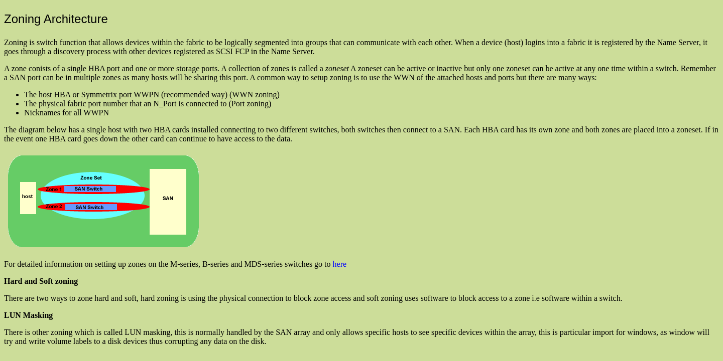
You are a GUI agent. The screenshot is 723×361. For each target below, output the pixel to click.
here (340, 264)
